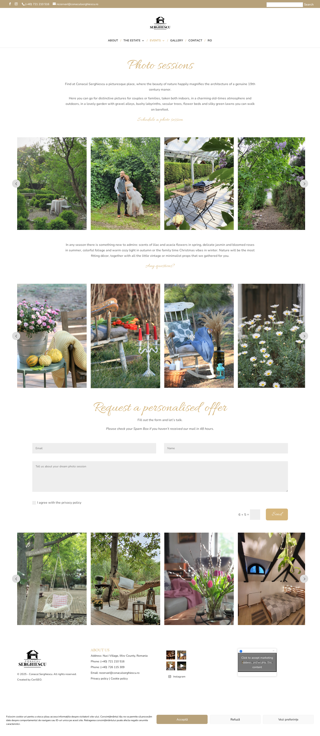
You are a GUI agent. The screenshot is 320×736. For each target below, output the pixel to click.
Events (155, 40)
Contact (195, 40)
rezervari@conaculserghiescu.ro (119, 673)
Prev (16, 184)
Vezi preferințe (288, 719)
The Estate (131, 40)
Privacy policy (99, 679)
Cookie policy (119, 679)
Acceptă (182, 719)
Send (277, 514)
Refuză (235, 719)
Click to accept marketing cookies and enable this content (257, 662)
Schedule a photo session (160, 119)
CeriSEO (36, 680)
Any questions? (160, 266)
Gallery (176, 40)
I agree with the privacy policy (56, 502)
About (113, 40)
